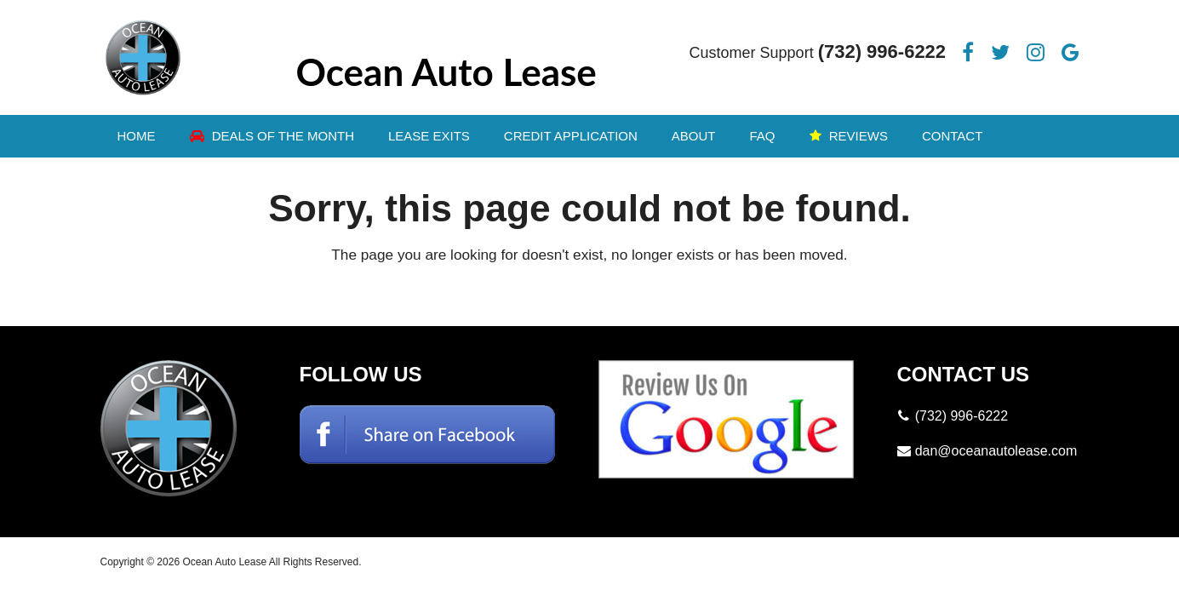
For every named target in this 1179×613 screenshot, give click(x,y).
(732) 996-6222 (882, 51)
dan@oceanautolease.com (996, 451)
